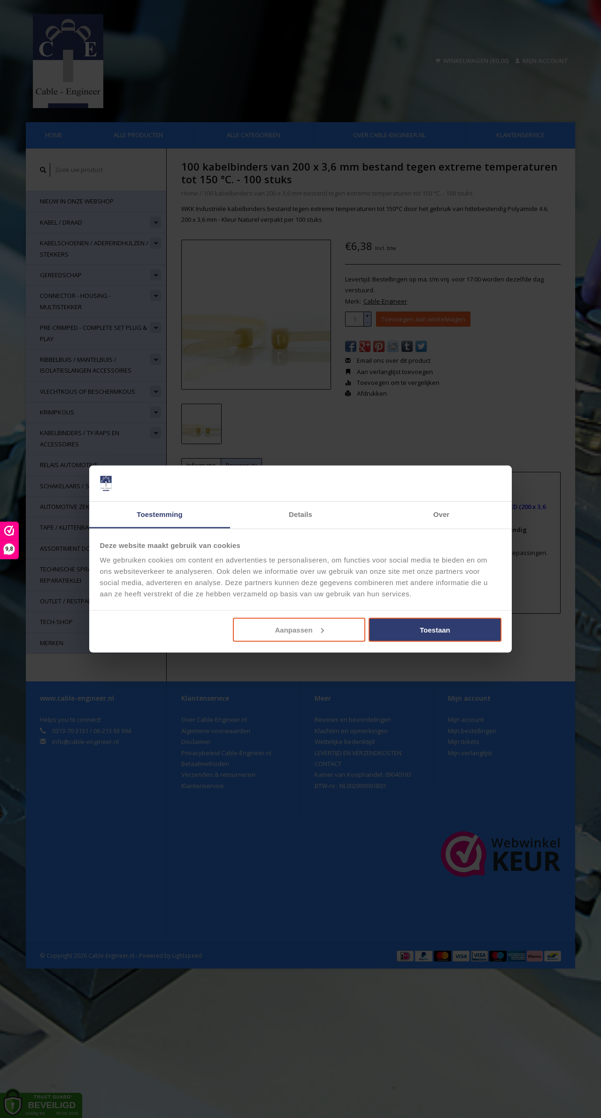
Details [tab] (300, 514)
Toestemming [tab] (160, 514)
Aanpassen (299, 629)
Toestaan (435, 629)
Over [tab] (441, 514)
